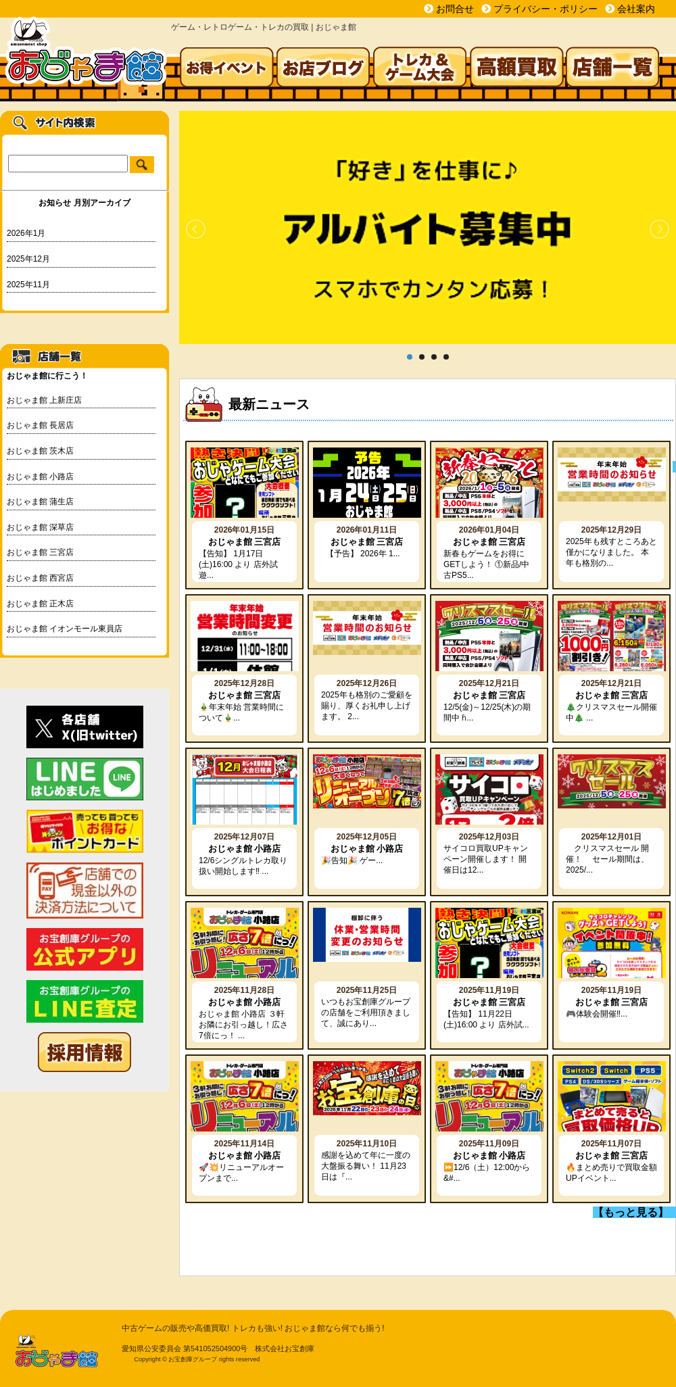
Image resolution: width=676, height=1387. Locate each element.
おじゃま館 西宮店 (40, 578)
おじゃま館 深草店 (40, 527)
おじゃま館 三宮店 (40, 552)
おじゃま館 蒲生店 (40, 501)
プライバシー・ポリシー (545, 8)
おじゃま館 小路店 (40, 476)
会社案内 (636, 8)
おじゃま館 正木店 (40, 603)
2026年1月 (26, 233)
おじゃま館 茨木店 (40, 451)
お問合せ (455, 8)
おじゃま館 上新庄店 (44, 400)
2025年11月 (28, 284)
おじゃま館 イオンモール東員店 (64, 628)
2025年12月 (28, 259)
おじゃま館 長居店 (40, 425)
